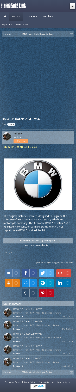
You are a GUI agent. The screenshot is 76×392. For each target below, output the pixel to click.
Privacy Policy (28, 382)
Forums (16, 16)
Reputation (7, 24)
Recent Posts (22, 24)
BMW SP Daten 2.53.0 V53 (27, 358)
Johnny (18, 133)
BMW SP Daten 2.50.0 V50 (27, 333)
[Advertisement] (38, 77)
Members (47, 16)
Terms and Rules (12, 382)
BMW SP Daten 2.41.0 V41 (27, 309)
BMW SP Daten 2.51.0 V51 (27, 346)
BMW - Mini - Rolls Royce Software (45, 312)
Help (53, 382)
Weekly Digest (63, 382)
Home (5, 16)
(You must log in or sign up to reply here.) (55, 262)
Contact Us (44, 382)
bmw (11, 124)
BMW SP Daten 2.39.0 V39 (27, 321)
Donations (31, 16)
